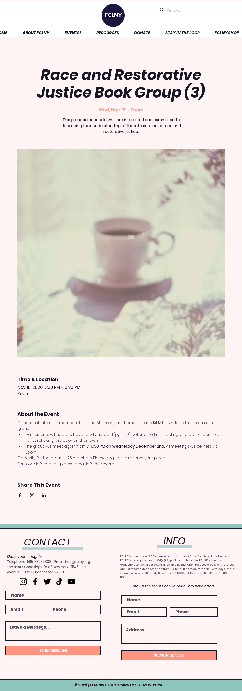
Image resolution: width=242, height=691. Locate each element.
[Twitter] (47, 581)
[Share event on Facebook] (19, 495)
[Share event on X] (31, 495)
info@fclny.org (77, 561)
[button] (32, 32)
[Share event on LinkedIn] (44, 495)
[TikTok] (59, 581)
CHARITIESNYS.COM (200, 573)
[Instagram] (23, 581)
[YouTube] (71, 581)
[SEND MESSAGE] (53, 650)
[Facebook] (35, 581)
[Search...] (190, 10)
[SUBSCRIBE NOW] (169, 655)
